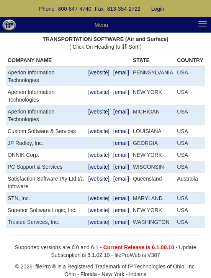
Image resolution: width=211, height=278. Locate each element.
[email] (121, 72)
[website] (99, 72)
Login (157, 9)
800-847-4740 (74, 9)
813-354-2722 (124, 9)
